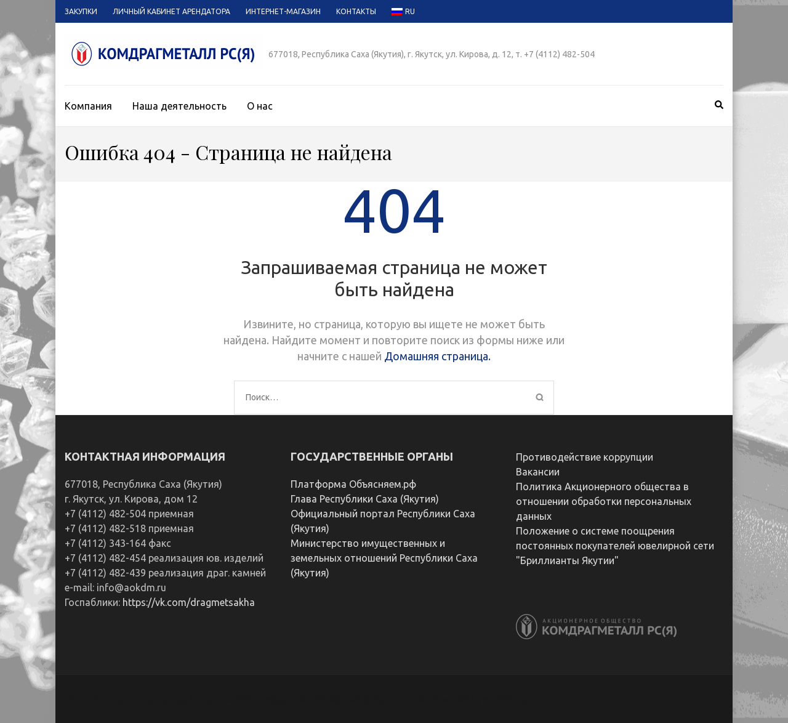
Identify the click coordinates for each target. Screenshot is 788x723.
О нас (260, 105)
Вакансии (538, 471)
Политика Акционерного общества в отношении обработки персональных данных (603, 501)
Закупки (81, 11)
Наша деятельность (179, 105)
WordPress (505, 698)
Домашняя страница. (437, 356)
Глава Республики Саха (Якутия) (365, 498)
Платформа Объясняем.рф (353, 484)
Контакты (356, 11)
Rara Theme (399, 698)
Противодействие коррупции (584, 456)
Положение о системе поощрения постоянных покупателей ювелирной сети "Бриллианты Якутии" (615, 545)
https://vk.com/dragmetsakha (189, 602)
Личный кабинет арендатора (171, 11)
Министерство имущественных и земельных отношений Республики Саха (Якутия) (384, 558)
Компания (88, 105)
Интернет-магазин (283, 11)
